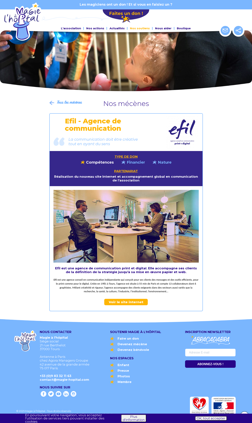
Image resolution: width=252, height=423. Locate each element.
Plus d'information (134, 418)
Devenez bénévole (133, 350)
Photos (124, 376)
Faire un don (128, 338)
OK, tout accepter (211, 418)
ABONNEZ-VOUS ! (210, 364)
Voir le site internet (126, 302)
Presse (123, 370)
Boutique (184, 27)
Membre (124, 382)
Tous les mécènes (69, 103)
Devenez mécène (132, 344)
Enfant (123, 365)
